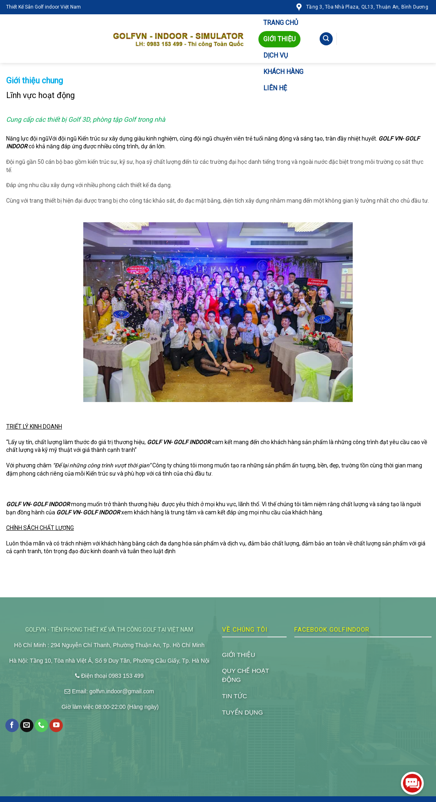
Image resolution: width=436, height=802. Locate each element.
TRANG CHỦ (280, 23)
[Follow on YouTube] (56, 726)
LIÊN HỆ (275, 88)
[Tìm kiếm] (326, 39)
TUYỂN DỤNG (242, 712)
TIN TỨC (234, 696)
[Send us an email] (26, 726)
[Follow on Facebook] (12, 726)
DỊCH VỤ (275, 55)
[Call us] (41, 726)
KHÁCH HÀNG (283, 72)
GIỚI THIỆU (279, 39)
